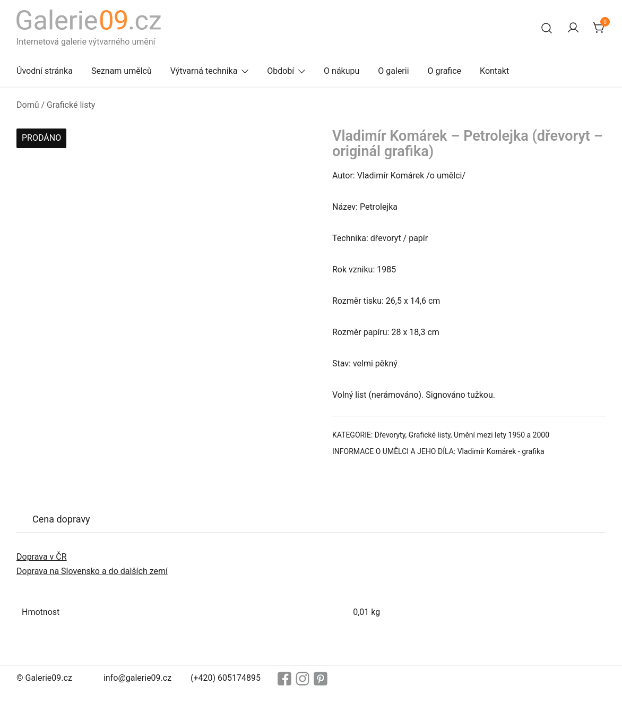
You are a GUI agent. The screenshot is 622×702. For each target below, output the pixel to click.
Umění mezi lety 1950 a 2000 (501, 435)
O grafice (445, 71)
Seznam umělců (121, 71)
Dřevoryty (390, 435)
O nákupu (341, 71)
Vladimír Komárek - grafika (501, 451)
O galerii (393, 71)
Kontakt (494, 71)
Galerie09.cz (48, 678)
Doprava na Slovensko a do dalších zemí (92, 571)
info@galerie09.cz (137, 678)
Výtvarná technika (204, 71)
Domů (27, 105)
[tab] (61, 519)
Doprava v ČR (41, 557)
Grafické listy (71, 105)
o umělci (446, 175)
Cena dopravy (61, 519)
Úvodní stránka (44, 71)
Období (280, 71)
